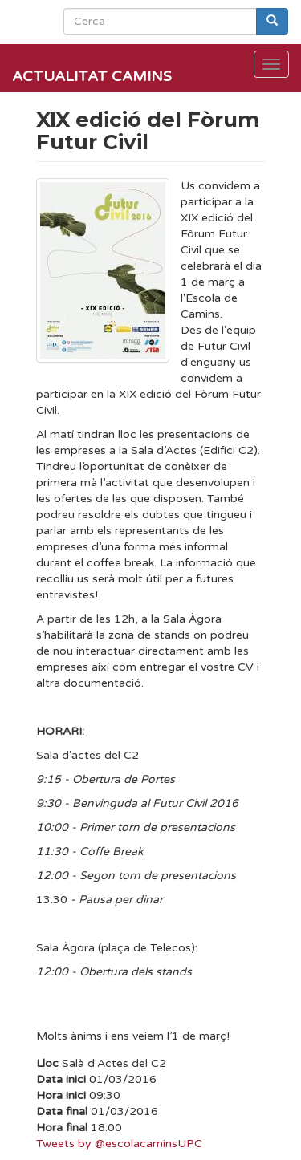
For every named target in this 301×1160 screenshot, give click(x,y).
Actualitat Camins (92, 76)
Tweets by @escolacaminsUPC (119, 1143)
